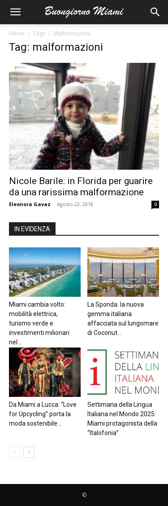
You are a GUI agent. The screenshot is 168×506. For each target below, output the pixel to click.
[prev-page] (14, 452)
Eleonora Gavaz (30, 204)
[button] (15, 12)
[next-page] (28, 452)
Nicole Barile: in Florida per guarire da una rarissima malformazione (81, 187)
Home (17, 33)
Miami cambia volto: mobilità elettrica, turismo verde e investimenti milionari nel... (39, 323)
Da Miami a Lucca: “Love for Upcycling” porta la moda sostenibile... (43, 414)
